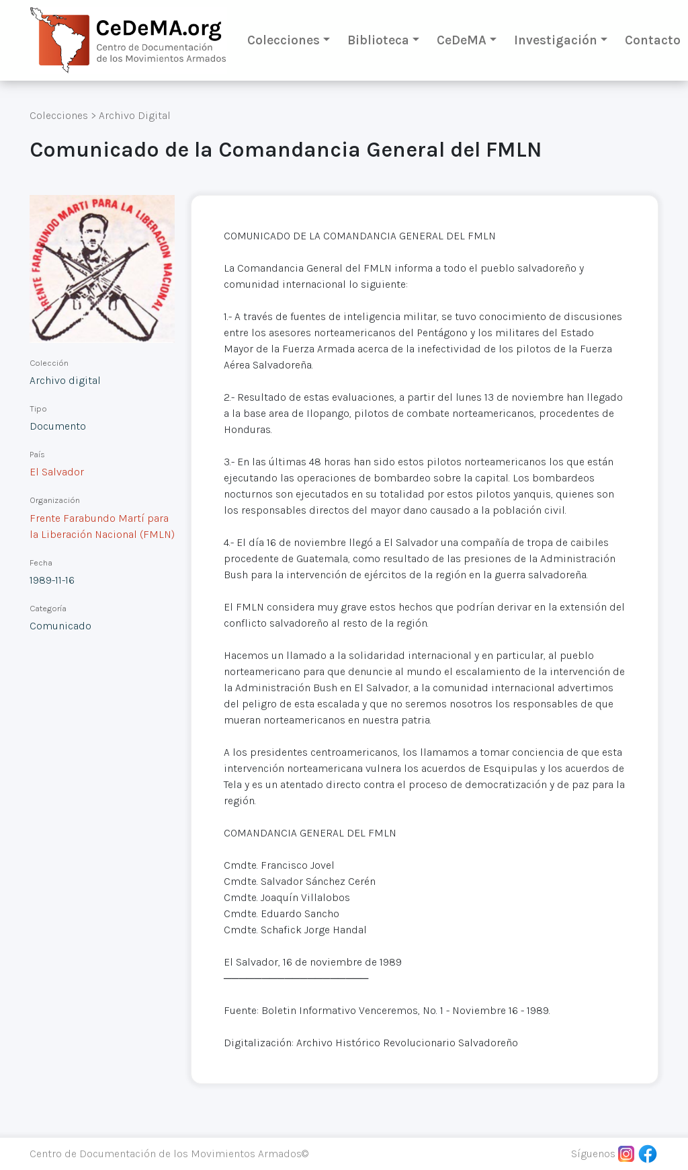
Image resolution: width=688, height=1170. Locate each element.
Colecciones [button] (283, 40)
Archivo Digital (135, 115)
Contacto (653, 40)
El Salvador (57, 471)
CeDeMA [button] (461, 40)
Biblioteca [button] (378, 40)
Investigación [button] (555, 40)
